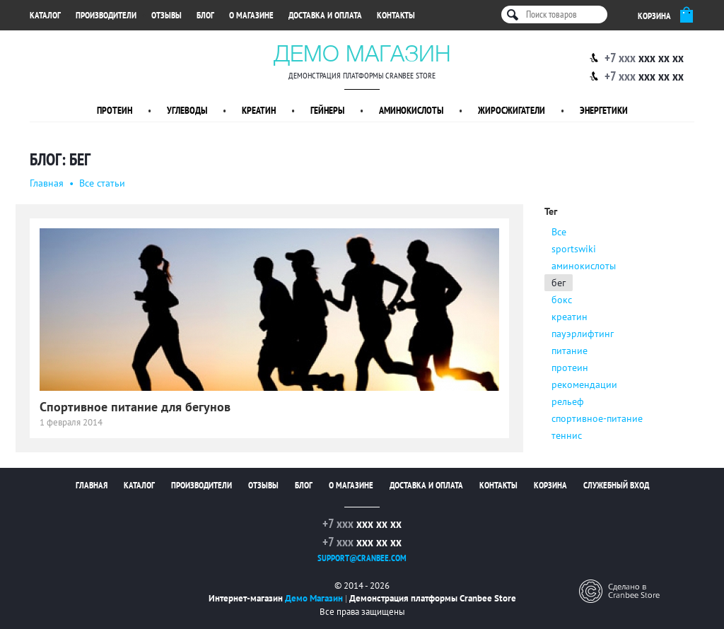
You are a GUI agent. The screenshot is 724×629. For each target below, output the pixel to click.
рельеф (567, 401)
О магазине (251, 15)
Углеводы (187, 110)
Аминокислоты (411, 110)
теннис (566, 435)
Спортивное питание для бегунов (135, 407)
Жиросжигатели (511, 110)
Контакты (396, 15)
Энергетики (604, 110)
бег (558, 282)
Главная (47, 183)
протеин (569, 367)
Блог (205, 15)
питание (569, 350)
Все (558, 231)
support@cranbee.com (362, 558)
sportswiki (573, 248)
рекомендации (584, 384)
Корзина (550, 485)
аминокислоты (583, 265)
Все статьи (102, 183)
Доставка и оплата (325, 15)
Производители (106, 15)
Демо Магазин (362, 53)
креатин (569, 316)
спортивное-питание (597, 418)
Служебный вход (616, 485)
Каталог (45, 15)
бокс (561, 299)
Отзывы (166, 15)
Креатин (259, 110)
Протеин (114, 110)
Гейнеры (327, 110)
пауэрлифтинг (582, 333)
